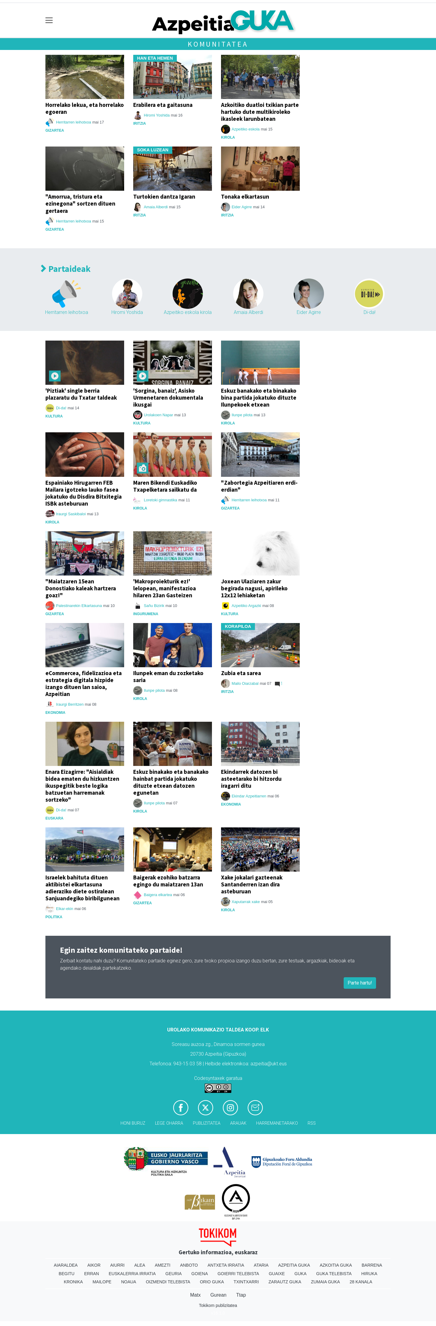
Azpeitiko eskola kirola (188, 312)
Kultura (54, 416)
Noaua (128, 1281)
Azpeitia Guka (294, 1265)
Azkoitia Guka (336, 1265)
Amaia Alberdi (156, 207)
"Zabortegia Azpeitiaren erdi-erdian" (259, 486)
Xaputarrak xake (246, 901)
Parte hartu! (360, 983)
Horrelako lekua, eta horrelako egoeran (84, 108)
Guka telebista (334, 1273)
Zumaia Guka (325, 1281)
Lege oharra (169, 1123)
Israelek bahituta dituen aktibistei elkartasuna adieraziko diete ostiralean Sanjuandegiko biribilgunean (82, 888)
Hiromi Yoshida (157, 115)
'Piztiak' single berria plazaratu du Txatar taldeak (81, 394)
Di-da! (369, 312)
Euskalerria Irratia (132, 1273)
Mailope (102, 1281)
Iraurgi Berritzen (70, 704)
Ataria (261, 1265)
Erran (91, 1273)
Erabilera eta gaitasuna (163, 104)
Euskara (54, 818)
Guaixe (277, 1273)
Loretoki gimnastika (160, 500)
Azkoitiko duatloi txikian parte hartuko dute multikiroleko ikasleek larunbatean (260, 111)
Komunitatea (218, 44)
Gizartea (54, 130)
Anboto (189, 1265)
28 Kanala (361, 1281)
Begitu (66, 1273)
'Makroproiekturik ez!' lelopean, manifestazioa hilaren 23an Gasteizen (164, 588)
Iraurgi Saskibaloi (71, 514)
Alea (139, 1265)
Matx (195, 1295)
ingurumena (145, 614)
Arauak (238, 1123)
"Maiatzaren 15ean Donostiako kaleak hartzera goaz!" (80, 588)
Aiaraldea (66, 1265)
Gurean (218, 1295)
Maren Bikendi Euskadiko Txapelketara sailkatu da (165, 486)
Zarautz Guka (285, 1281)
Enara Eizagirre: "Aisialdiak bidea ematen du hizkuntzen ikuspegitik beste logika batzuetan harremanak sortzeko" (82, 785)
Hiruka (369, 1273)
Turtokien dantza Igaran (164, 196)
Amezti (162, 1265)
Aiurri (117, 1265)
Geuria (173, 1273)
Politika (53, 917)
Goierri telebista (238, 1273)
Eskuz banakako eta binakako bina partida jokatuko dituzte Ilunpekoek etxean (258, 397)
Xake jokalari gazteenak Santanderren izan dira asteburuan (251, 884)
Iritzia (139, 123)
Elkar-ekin (64, 908)
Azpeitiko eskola (245, 129)
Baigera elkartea (158, 894)
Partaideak (66, 269)
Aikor (94, 1265)
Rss (312, 1123)
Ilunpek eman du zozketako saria (168, 676)
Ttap (241, 1295)
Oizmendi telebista (168, 1281)
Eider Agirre (242, 207)
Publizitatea (206, 1123)
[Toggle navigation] (49, 20)
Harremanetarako (277, 1123)
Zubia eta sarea (241, 673)
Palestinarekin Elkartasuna (79, 605)
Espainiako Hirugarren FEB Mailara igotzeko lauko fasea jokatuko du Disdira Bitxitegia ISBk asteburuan (83, 493)
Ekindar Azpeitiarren (249, 796)
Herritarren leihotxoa (73, 122)
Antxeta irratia (226, 1265)
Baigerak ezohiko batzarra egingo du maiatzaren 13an (168, 881)
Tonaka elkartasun (245, 196)
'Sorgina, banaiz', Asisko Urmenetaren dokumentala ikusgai (168, 397)
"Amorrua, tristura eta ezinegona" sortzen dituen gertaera (80, 203)
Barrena (372, 1265)
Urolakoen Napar (158, 415)
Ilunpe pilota (242, 415)
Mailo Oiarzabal (245, 683)
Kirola (228, 137)
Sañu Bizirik (154, 605)
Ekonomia (55, 713)
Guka (301, 1273)
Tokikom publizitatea (218, 1305)
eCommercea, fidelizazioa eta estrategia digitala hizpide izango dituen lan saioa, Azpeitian (83, 683)
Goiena (199, 1273)
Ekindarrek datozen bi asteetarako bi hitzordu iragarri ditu (251, 778)
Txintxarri (246, 1281)
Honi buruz (133, 1123)
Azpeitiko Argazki (246, 605)
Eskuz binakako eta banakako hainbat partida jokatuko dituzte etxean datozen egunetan (171, 782)
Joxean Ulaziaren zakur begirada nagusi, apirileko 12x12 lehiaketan (254, 588)
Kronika (73, 1281)
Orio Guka (212, 1281)
